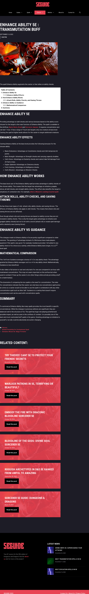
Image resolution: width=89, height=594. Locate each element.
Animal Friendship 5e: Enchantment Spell (15, 326)
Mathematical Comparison (16, 102)
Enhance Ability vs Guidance (13, 100)
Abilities (52, 11)
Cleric (15, 124)
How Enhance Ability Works (13, 95)
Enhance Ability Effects (15, 92)
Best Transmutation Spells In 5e (68, 556)
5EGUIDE (42, 5)
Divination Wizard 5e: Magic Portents (14, 329)
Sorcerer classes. (32, 124)
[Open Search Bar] (80, 11)
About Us (61, 11)
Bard (10, 124)
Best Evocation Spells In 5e (66, 566)
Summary (6, 105)
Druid (20, 124)
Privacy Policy (80, 590)
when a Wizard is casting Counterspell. (44, 189)
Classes (41, 11)
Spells (30, 11)
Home (10, 11)
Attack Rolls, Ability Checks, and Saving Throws (24, 97)
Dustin (4, 34)
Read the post (12, 364)
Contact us (64, 590)
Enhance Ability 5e (9, 90)
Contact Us (71, 11)
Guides (21, 11)
